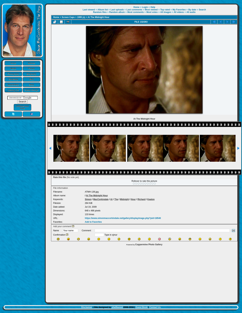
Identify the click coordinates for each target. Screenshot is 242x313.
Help (153, 7)
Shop (31, 85)
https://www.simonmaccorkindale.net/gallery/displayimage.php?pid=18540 (123, 218)
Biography (31, 74)
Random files (99, 12)
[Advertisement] (141, 273)
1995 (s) (81, 17)
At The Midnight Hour (99, 17)
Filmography (13, 74)
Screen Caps (68, 17)
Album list (103, 9)
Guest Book (142, 307)
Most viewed (151, 9)
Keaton (151, 199)
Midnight (124, 199)
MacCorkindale (100, 199)
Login (145, 7)
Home (13, 63)
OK (233, 230)
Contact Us (155, 307)
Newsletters (13, 85)
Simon (88, 199)
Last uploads (117, 9)
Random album (117, 12)
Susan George (31, 90)
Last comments (134, 9)
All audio (191, 12)
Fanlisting (13, 79)
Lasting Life (13, 90)
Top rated (165, 9)
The (116, 199)
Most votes (152, 12)
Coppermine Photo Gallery (148, 244)
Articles (31, 63)
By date (192, 9)
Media (13, 68)
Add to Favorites (93, 222)
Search (202, 9)
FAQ (31, 79)
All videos (179, 12)
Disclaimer (86, 307)
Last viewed (89, 9)
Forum (32, 68)
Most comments (135, 12)
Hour (133, 199)
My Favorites (179, 9)
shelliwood (117, 307)
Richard (141, 199)
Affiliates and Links (22, 107)
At (111, 199)
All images (165, 12)
